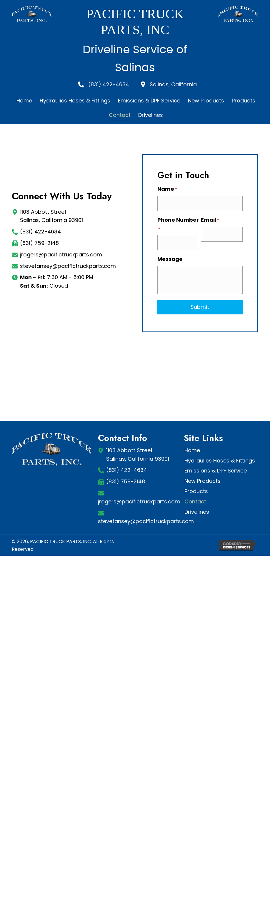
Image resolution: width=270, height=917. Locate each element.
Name (167, 189)
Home (192, 450)
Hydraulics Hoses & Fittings (219, 460)
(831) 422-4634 (40, 231)
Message (170, 259)
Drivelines (196, 511)
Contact (195, 501)
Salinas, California (173, 84)
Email (210, 220)
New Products (202, 481)
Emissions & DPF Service (215, 470)
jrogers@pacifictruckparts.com (61, 254)
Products (196, 491)
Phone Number (178, 224)
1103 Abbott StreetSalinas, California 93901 (137, 454)
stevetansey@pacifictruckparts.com (68, 266)
